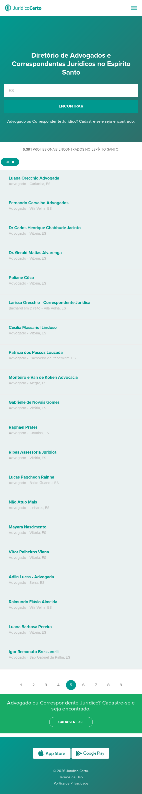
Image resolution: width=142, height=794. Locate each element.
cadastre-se (71, 722)
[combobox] (71, 90)
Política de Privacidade (71, 783)
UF (10, 162)
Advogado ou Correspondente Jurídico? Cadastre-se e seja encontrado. (71, 121)
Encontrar (71, 106)
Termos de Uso (71, 777)
